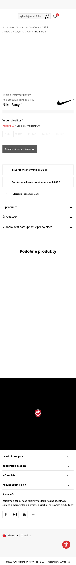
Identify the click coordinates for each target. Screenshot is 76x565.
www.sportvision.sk (21, 561)
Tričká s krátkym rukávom (17, 31)
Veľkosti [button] (21, 126)
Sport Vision (8, 27)
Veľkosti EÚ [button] (8, 126)
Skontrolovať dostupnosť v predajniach (37, 227)
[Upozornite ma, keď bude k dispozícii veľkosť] (7, 134)
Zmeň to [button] (26, 535)
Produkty (22, 27)
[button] (34, 16)
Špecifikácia (37, 217)
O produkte (37, 207)
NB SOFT (43, 561)
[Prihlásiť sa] (55, 16)
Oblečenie (34, 27)
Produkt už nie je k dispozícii (20, 149)
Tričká (44, 27)
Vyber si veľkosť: (12, 120)
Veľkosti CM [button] (33, 126)
